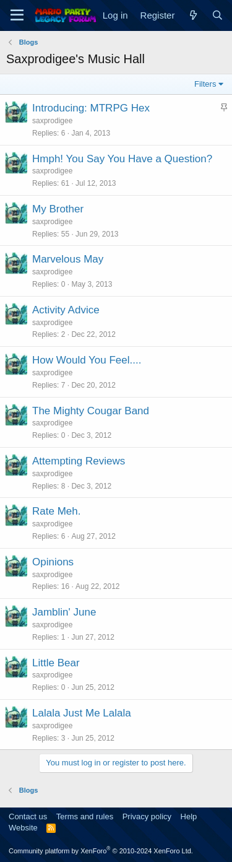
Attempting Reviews (78, 461)
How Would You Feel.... (86, 360)
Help (189, 816)
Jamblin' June (64, 612)
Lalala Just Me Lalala (81, 713)
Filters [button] (205, 84)
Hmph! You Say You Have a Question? (122, 159)
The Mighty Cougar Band (90, 411)
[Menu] (17, 15)
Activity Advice (66, 310)
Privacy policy (146, 816)
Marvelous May (67, 259)
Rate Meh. (56, 511)
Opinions (53, 562)
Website (23, 827)
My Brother (58, 209)
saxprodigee (52, 120)
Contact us (28, 816)
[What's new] (193, 15)
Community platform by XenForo (101, 851)
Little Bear (56, 663)
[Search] (217, 15)
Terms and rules (84, 816)
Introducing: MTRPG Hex (91, 108)
